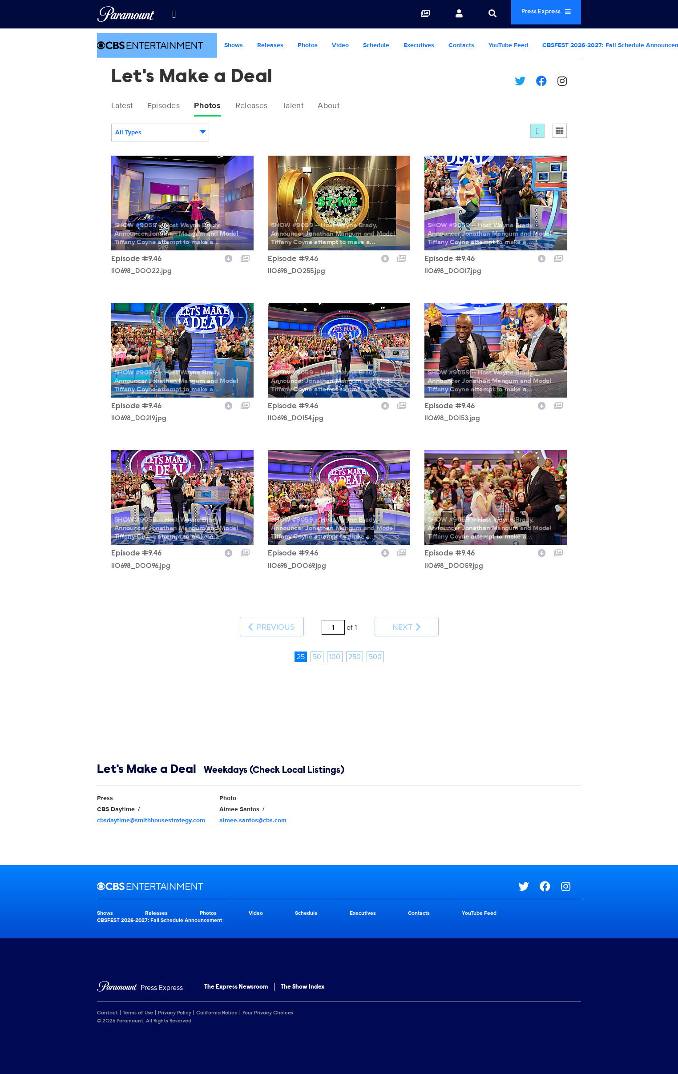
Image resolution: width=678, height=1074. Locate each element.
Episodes (171, 106)
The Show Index (302, 979)
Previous (271, 623)
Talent (315, 106)
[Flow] (537, 132)
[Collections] (406, 14)
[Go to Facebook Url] (550, 878)
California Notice (217, 1004)
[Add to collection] (245, 259)
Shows (233, 45)
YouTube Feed (508, 45)
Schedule (376, 45)
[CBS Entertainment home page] (307, 878)
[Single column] (560, 132)
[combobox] (160, 134)
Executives (419, 45)
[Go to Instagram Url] (571, 878)
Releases (270, 45)
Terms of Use (138, 1004)
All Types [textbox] (128, 134)
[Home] (140, 979)
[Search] (473, 14)
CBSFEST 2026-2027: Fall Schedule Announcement (159, 912)
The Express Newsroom (236, 979)
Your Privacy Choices (267, 1004)
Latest (124, 106)
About (355, 106)
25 (301, 648)
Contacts (461, 45)
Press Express (536, 14)
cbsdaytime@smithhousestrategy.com (151, 812)
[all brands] (174, 14)
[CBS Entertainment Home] (157, 45)
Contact (107, 1004)
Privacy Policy (174, 1004)
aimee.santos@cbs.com (253, 812)
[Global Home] (125, 14)
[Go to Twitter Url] (529, 878)
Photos (308, 45)
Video (340, 45)
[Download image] (229, 259)
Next (406, 623)
